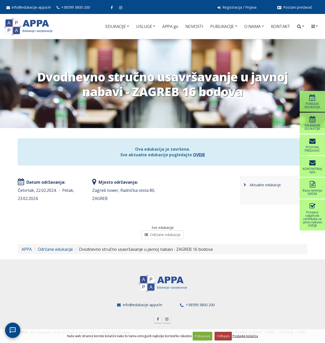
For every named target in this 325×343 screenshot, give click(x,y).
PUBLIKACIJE (222, 26)
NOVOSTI (194, 26)
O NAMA (252, 26)
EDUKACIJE (115, 26)
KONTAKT (280, 26)
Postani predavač (294, 7)
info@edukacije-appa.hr (28, 7)
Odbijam (223, 336)
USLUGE (144, 26)
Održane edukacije (162, 234)
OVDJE (199, 155)
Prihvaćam (202, 336)
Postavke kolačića (245, 336)
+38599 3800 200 (73, 7)
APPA (27, 249)
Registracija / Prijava (237, 7)
